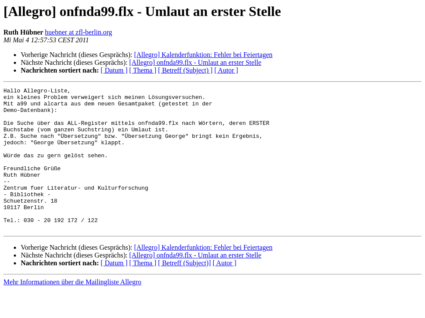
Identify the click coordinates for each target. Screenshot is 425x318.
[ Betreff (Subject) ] (185, 70)
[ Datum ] (114, 70)
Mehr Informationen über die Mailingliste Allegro (72, 310)
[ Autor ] (226, 70)
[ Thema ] (143, 70)
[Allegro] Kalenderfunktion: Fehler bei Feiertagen (203, 54)
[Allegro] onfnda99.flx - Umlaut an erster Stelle (195, 62)
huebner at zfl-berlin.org (78, 32)
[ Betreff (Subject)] (184, 291)
